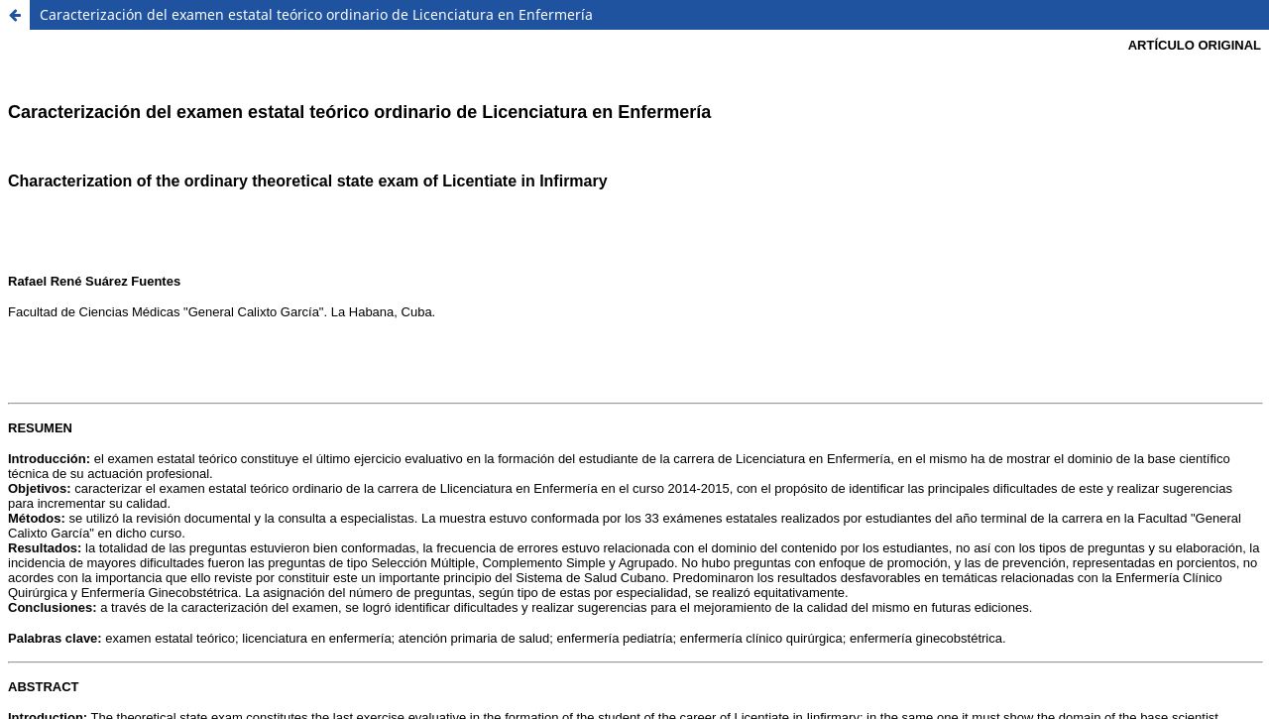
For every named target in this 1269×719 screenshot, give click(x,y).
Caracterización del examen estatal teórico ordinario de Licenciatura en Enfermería (316, 14)
